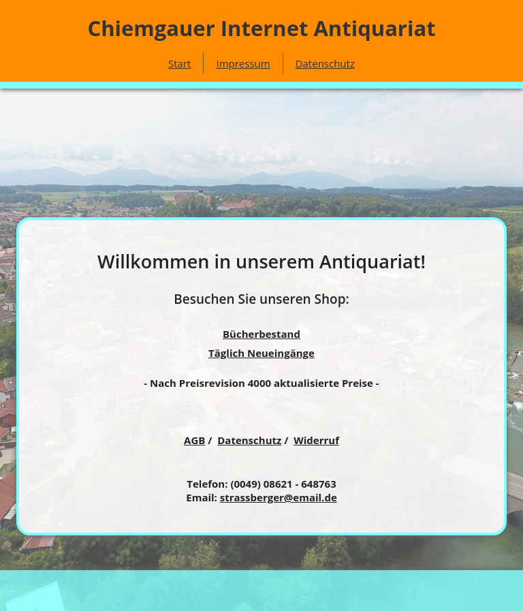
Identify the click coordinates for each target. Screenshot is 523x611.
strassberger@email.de (278, 497)
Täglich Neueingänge (261, 353)
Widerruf (316, 440)
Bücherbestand (261, 334)
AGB (194, 440)
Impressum (243, 63)
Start (179, 63)
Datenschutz (325, 63)
